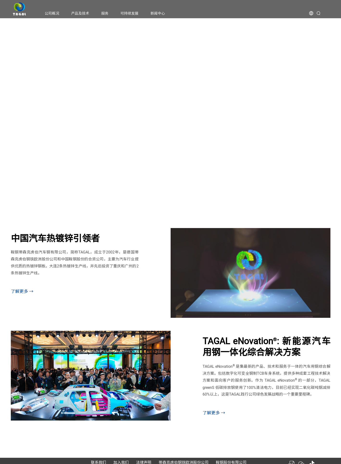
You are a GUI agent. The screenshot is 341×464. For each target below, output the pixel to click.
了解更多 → (22, 291)
